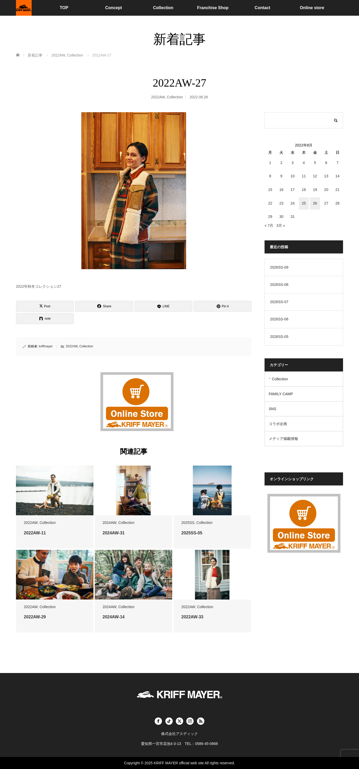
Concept (113, 7)
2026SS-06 (279, 319)
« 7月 (269, 225)
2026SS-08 (279, 284)
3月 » (280, 225)
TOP (64, 7)
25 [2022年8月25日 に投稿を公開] (304, 203)
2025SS (187, 523)
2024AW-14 (114, 617)
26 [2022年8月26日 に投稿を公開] (315, 203)
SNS (272, 409)
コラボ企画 (278, 424)
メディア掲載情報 (283, 439)
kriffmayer (46, 346)
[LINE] (163, 306)
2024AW (109, 523)
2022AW (158, 97)
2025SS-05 (191, 533)
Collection (163, 7)
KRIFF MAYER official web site (179, 763)
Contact (262, 7)
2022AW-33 (192, 617)
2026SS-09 (279, 267)
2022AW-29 (35, 617)
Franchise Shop (212, 7)
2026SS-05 (279, 337)
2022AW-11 (35, 533)
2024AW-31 (114, 533)
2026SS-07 (279, 302)
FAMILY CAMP (281, 394)
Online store (312, 7)
